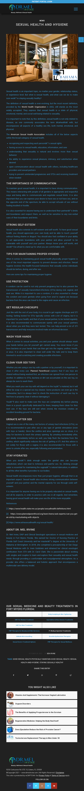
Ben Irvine (51, 654)
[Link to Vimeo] (48, 786)
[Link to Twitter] (36, 786)
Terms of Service (58, 775)
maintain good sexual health (55, 659)
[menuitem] (75, 9)
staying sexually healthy (51, 662)
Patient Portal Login (42, 2)
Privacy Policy (44, 775)
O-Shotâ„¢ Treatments (60, 625)
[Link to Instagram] (42, 786)
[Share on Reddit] (70, 675)
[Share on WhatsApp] (42, 675)
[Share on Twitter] (28, 675)
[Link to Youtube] (54, 786)
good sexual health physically (27, 659)
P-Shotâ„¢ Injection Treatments (60, 631)
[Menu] (75, 9)
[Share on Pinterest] (56, 675)
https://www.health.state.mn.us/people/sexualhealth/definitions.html (40, 508)
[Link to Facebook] (30, 786)
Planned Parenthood (39, 371)
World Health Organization (34, 107)
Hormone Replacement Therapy (24, 614)
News (42, 21)
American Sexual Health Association (28, 134)
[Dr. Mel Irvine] (34, 9)
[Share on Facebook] (13, 675)
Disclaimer (60, 773)
